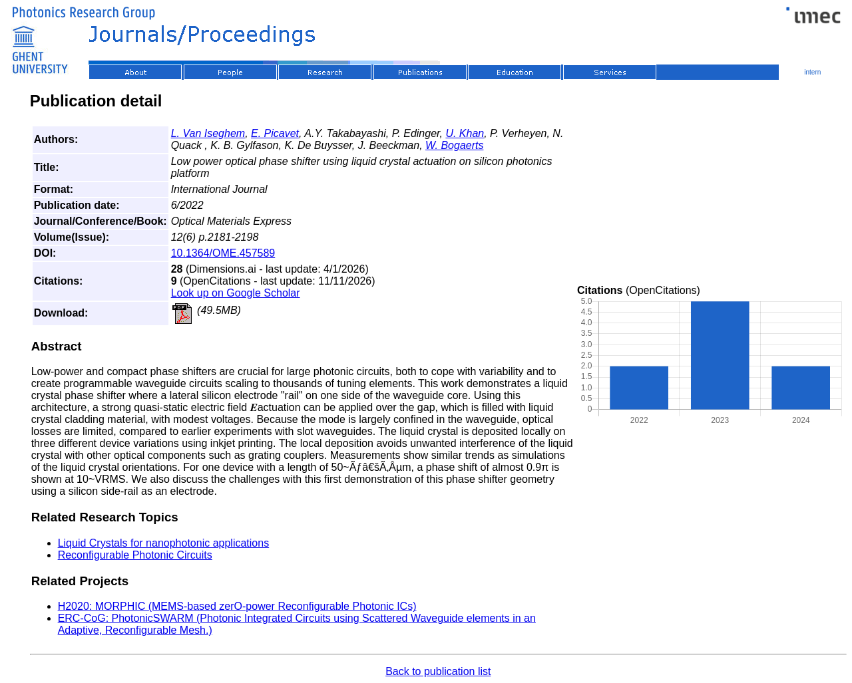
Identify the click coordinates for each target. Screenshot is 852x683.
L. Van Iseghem (208, 133)
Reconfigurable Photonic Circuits (135, 555)
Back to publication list (438, 671)
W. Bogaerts (454, 145)
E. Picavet (275, 133)
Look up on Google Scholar (235, 293)
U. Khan (464, 133)
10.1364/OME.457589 (223, 253)
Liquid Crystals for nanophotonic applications (164, 543)
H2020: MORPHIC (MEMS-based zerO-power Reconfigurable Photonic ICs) (237, 606)
